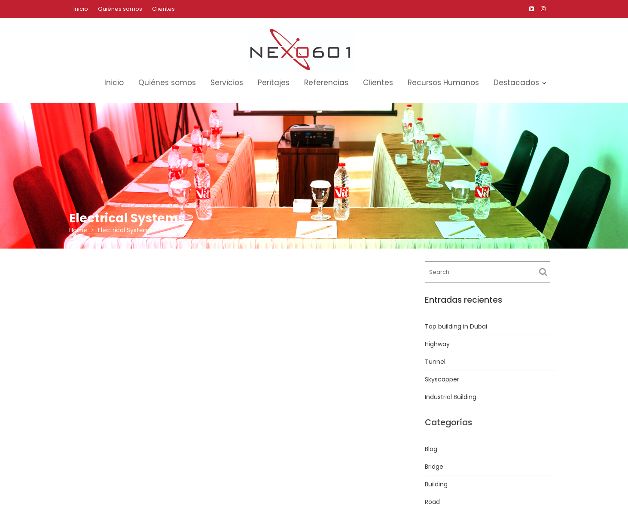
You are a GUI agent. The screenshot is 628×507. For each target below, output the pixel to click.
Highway (437, 344)
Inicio (80, 9)
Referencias (326, 82)
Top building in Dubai (456, 326)
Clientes (163, 9)
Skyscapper (442, 379)
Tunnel (435, 361)
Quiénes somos (120, 9)
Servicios (226, 82)
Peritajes (274, 82)
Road (432, 502)
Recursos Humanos (443, 82)
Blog (431, 449)
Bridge (434, 466)
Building (436, 484)
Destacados (516, 82)
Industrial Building (450, 397)
